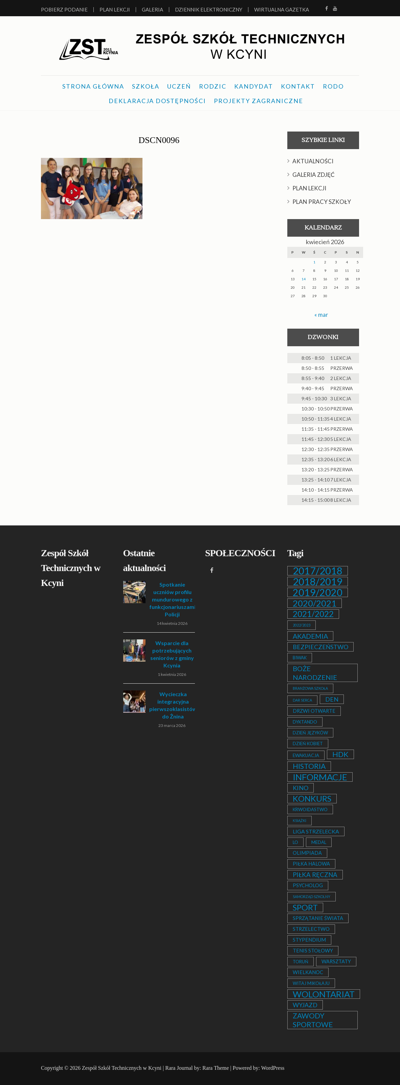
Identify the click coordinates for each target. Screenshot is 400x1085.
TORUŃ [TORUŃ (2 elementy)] (300, 961)
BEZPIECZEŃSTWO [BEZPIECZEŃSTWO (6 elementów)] (320, 647)
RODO (333, 86)
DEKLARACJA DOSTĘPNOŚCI (157, 100)
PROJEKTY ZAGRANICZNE (258, 100)
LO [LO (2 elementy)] (295, 842)
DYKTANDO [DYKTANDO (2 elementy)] (305, 722)
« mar (321, 314)
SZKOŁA (145, 86)
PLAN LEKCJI (309, 188)
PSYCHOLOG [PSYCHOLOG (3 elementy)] (308, 885)
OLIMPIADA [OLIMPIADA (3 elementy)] (307, 853)
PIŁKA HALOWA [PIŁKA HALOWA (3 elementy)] (311, 864)
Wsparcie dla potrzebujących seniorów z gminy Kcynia (172, 654)
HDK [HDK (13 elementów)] (340, 754)
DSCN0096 (159, 139)
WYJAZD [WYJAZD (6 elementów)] (305, 1005)
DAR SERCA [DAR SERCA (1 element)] (302, 700)
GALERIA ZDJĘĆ (313, 174)
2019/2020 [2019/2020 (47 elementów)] (317, 592)
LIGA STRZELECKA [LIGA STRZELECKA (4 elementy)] (316, 831)
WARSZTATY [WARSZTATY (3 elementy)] (336, 961)
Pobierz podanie (64, 9)
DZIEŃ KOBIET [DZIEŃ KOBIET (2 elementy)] (308, 743)
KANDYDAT (253, 86)
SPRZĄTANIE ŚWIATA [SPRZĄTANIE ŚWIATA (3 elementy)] (318, 918)
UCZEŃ (179, 86)
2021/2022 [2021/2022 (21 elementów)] (313, 614)
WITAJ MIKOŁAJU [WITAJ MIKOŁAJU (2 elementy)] (311, 983)
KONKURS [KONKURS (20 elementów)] (312, 798)
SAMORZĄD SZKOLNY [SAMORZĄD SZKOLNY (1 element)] (311, 896)
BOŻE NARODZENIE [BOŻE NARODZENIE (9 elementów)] (315, 672)
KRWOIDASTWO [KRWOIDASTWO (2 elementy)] (310, 809)
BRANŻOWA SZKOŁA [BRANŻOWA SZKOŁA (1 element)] (310, 688)
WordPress (273, 1068)
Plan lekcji (114, 9)
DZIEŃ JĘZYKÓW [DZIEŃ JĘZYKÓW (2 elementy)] (310, 732)
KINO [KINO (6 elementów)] (300, 788)
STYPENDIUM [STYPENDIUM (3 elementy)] (309, 940)
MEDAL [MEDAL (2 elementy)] (318, 842)
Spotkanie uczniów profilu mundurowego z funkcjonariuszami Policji (172, 599)
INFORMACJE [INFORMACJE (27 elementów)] (320, 777)
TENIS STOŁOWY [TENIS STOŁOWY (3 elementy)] (313, 950)
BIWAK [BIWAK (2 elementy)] (300, 657)
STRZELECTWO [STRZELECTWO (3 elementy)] (311, 929)
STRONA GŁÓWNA (93, 86)
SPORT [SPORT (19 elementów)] (305, 907)
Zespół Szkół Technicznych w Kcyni (121, 1068)
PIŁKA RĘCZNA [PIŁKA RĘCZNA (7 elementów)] (315, 874)
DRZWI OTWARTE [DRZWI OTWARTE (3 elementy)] (314, 711)
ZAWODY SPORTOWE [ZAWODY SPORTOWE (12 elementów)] (313, 1020)
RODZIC (212, 86)
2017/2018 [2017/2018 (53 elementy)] (317, 570)
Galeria (152, 9)
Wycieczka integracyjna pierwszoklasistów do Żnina (173, 705)
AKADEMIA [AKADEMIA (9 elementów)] (310, 636)
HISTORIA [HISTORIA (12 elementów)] (309, 766)
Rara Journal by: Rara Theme (197, 1068)
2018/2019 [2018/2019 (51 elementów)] (317, 581)
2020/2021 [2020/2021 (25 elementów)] (314, 603)
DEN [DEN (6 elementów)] (331, 699)
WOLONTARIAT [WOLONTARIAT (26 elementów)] (324, 994)
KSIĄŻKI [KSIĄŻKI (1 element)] (299, 820)
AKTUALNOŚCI (312, 161)
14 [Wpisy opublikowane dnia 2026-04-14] (304, 279)
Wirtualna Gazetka (281, 9)
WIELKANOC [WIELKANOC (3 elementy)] (308, 972)
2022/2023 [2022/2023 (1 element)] (301, 625)
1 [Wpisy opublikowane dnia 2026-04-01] (314, 262)
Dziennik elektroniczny (208, 9)
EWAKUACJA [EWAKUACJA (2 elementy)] (306, 755)
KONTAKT (298, 86)
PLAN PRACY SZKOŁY (321, 201)
